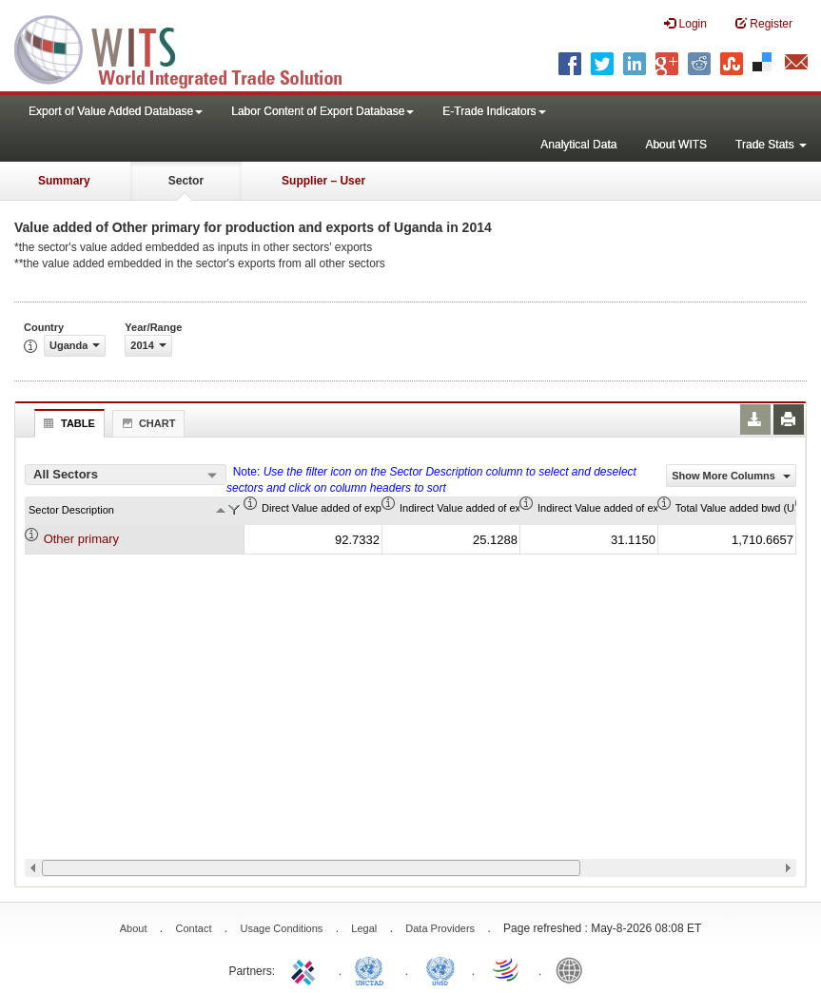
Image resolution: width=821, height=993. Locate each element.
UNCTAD (373, 969)
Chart (146, 423)
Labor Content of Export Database (322, 111)
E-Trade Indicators (493, 111)
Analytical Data (578, 144)
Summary (64, 180)
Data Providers (440, 928)
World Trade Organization (507, 969)
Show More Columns (731, 475)
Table (67, 423)
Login (685, 23)
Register (763, 23)
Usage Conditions (281, 928)
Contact (194, 928)
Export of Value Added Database (116, 111)
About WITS (676, 144)
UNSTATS (440, 969)
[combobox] (125, 474)
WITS (190, 47)
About (133, 928)
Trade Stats (771, 144)
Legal (364, 928)
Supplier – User (323, 180)
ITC (306, 969)
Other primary (81, 539)
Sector (186, 180)
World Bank (574, 969)
